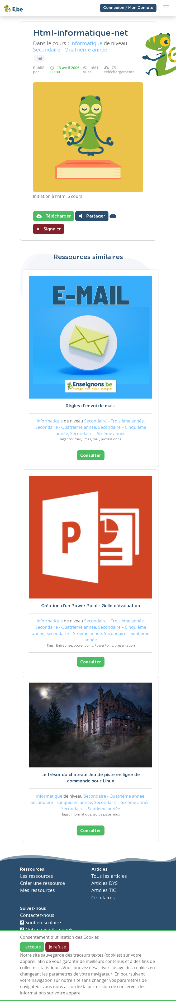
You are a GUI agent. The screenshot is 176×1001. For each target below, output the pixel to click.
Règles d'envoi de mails (91, 406)
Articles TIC (103, 890)
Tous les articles (109, 876)
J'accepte (32, 947)
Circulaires (103, 898)
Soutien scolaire (40, 923)
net (39, 58)
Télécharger (53, 216)
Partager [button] (92, 216)
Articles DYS (104, 883)
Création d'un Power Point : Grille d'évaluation (90, 606)
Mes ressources (37, 890)
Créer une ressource (42, 883)
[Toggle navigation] (166, 8)
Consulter (90, 455)
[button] (113, 216)
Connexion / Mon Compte (128, 8)
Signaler (48, 229)
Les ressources (36, 876)
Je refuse (57, 947)
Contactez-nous (37, 915)
